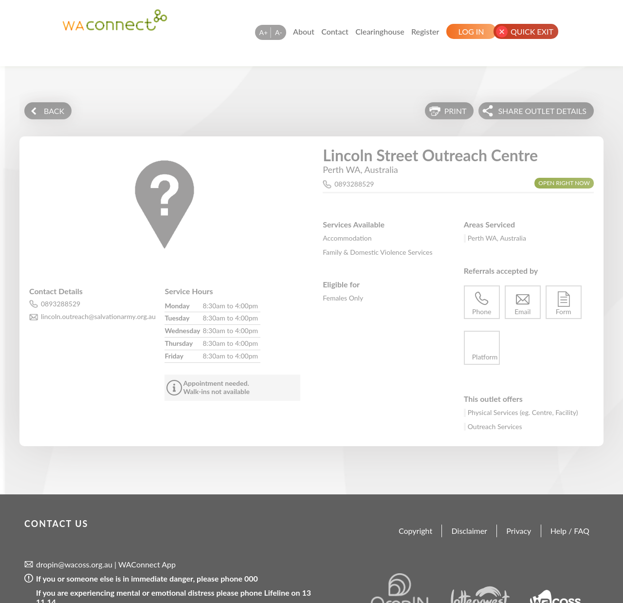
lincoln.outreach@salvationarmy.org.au (98, 316)
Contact (334, 31)
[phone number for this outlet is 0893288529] (97, 304)
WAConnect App (147, 564)
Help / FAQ (569, 530)
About (303, 31)
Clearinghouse (379, 31)
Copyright (415, 530)
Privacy (518, 530)
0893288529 (354, 184)
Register (425, 31)
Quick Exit (532, 31)
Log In (471, 31)
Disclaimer (469, 530)
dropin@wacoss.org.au (74, 564)
